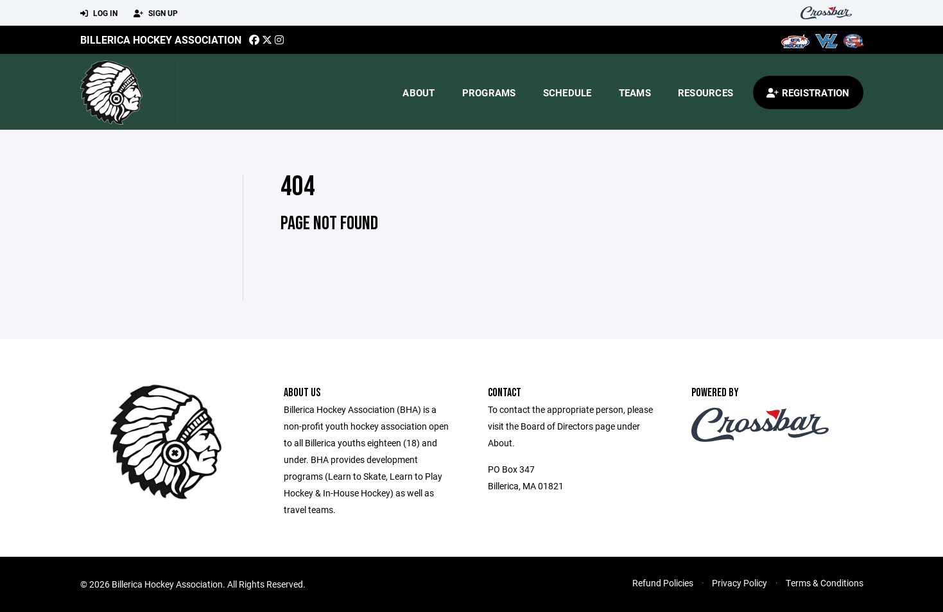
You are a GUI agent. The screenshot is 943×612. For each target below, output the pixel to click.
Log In (98, 13)
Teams (635, 92)
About (418, 92)
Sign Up (156, 13)
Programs (489, 92)
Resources (705, 92)
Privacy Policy (739, 583)
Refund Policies (662, 583)
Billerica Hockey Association (160, 39)
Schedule (567, 92)
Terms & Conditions (824, 583)
